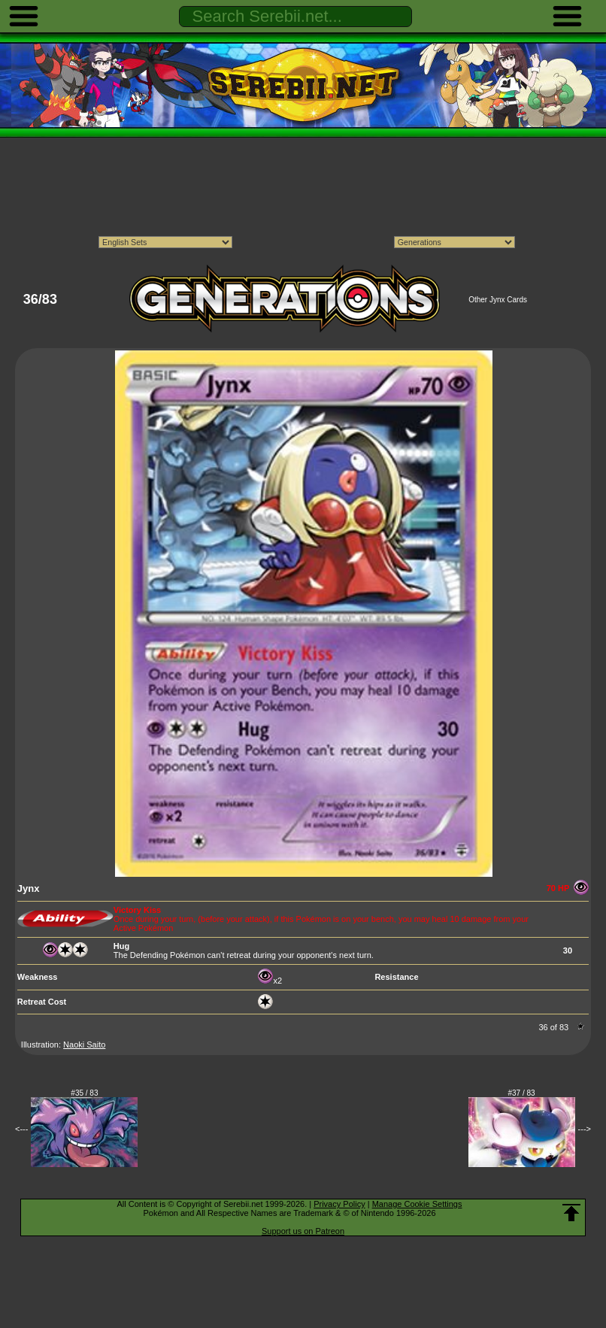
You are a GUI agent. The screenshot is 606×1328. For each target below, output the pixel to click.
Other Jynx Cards (497, 300)
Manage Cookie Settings (417, 1203)
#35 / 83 (84, 1093)
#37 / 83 (521, 1093)
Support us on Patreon (303, 1231)
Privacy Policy (339, 1203)
